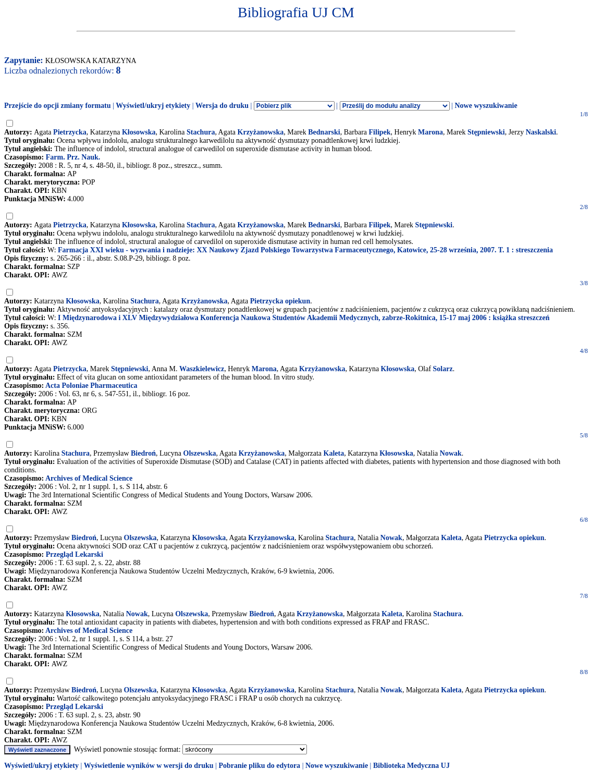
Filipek (380, 132)
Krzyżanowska (261, 132)
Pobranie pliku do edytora (259, 765)
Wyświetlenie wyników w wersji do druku (149, 765)
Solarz (443, 369)
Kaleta (334, 453)
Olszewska (199, 453)
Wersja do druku (222, 105)
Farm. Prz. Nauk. (73, 157)
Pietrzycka (70, 132)
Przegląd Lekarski (74, 554)
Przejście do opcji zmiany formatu (57, 105)
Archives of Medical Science (88, 478)
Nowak (451, 453)
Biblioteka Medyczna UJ (411, 765)
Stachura (201, 132)
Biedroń (143, 453)
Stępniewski (486, 132)
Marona (430, 132)
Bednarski (324, 132)
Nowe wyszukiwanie (485, 105)
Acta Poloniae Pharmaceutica (91, 385)
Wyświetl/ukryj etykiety (153, 105)
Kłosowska (139, 132)
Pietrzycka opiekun (280, 301)
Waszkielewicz (201, 369)
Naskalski (541, 132)
